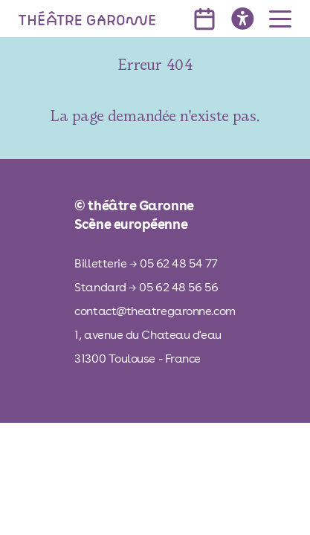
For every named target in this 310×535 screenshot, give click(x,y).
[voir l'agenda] (204, 19)
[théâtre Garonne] (87, 18)
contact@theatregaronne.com (154, 311)
